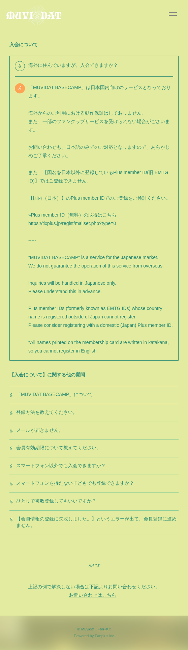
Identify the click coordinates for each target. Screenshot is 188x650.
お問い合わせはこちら (92, 595)
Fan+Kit (104, 629)
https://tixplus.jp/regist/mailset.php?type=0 (72, 223)
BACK (93, 565)
